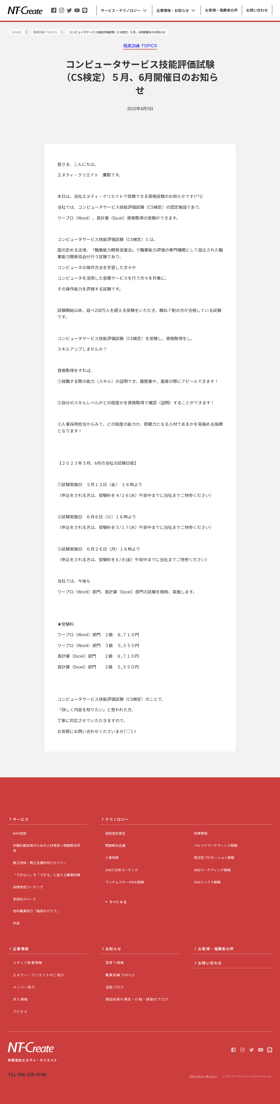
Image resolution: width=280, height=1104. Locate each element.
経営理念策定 (115, 833)
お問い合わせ (210, 962)
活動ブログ (114, 987)
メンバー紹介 (24, 987)
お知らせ (113, 948)
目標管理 (200, 833)
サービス (21, 819)
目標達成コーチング (28, 886)
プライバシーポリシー (203, 1076)
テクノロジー (117, 819)
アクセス (20, 1011)
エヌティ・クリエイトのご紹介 (38, 974)
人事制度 (112, 857)
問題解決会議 (115, 845)
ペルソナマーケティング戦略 (215, 845)
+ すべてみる (116, 901)
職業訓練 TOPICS (120, 974)
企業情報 (21, 948)
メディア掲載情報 (27, 962)
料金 (16, 923)
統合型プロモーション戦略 (214, 857)
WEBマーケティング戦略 (212, 869)
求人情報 (20, 999)
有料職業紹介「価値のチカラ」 (36, 910)
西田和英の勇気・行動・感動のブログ (136, 999)
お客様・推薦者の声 (216, 948)
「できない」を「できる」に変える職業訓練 (46, 874)
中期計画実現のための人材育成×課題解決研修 (46, 848)
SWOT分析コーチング (121, 869)
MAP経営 (19, 833)
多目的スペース (24, 899)
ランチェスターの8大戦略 (124, 882)
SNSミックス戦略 (207, 882)
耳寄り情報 (114, 962)
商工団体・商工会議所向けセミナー (40, 862)
